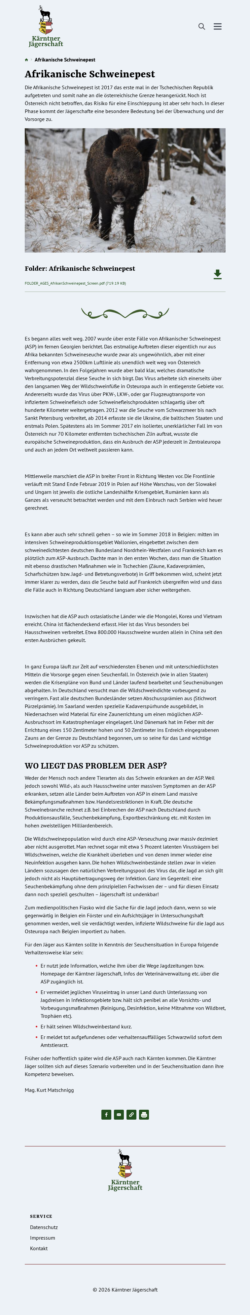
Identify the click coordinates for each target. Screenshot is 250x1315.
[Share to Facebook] (106, 1115)
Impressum (42, 1237)
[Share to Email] (119, 1115)
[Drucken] (144, 1115)
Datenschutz (44, 1227)
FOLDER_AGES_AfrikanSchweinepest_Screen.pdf (65, 283)
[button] (131, 1115)
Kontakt (39, 1248)
